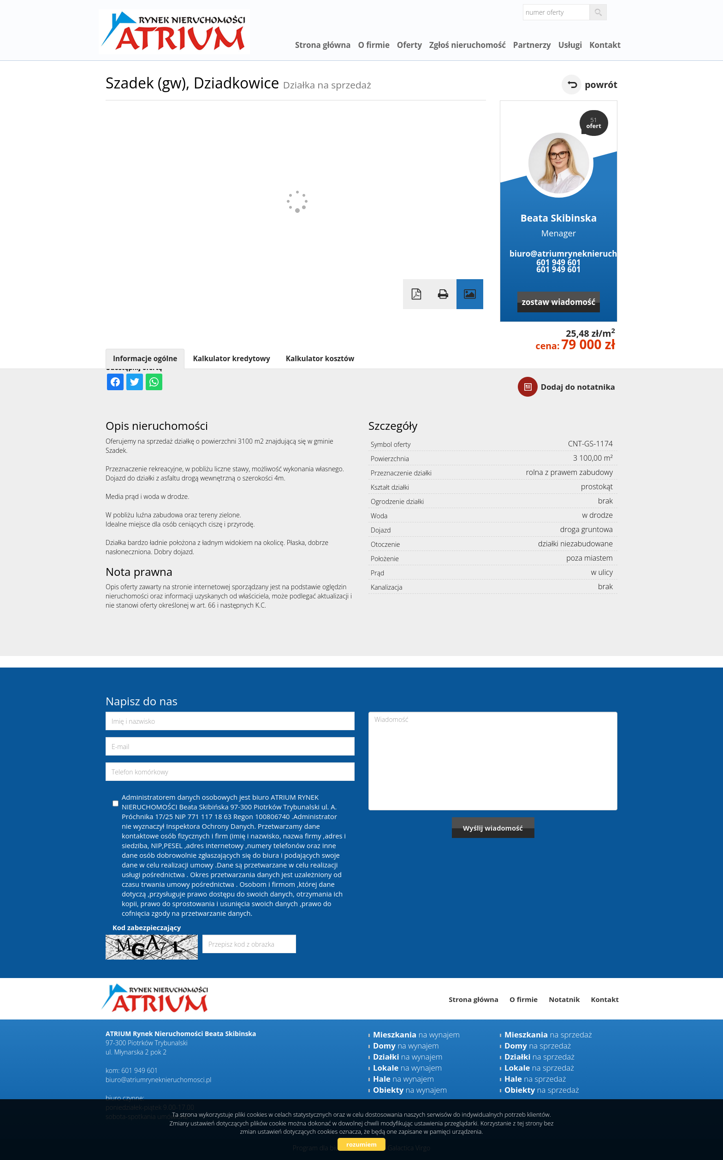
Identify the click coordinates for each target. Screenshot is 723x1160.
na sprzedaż (548, 1034)
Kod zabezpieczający (147, 927)
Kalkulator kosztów (320, 358)
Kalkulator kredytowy (231, 358)
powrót (601, 84)
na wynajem (416, 1034)
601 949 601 (558, 262)
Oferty (409, 45)
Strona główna (323, 45)
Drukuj (443, 294)
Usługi (570, 45)
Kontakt (605, 45)
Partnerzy (532, 45)
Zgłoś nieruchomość (467, 45)
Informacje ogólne (145, 358)
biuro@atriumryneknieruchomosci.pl (559, 253)
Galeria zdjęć (469, 294)
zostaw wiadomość (559, 302)
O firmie (373, 45)
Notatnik (564, 999)
